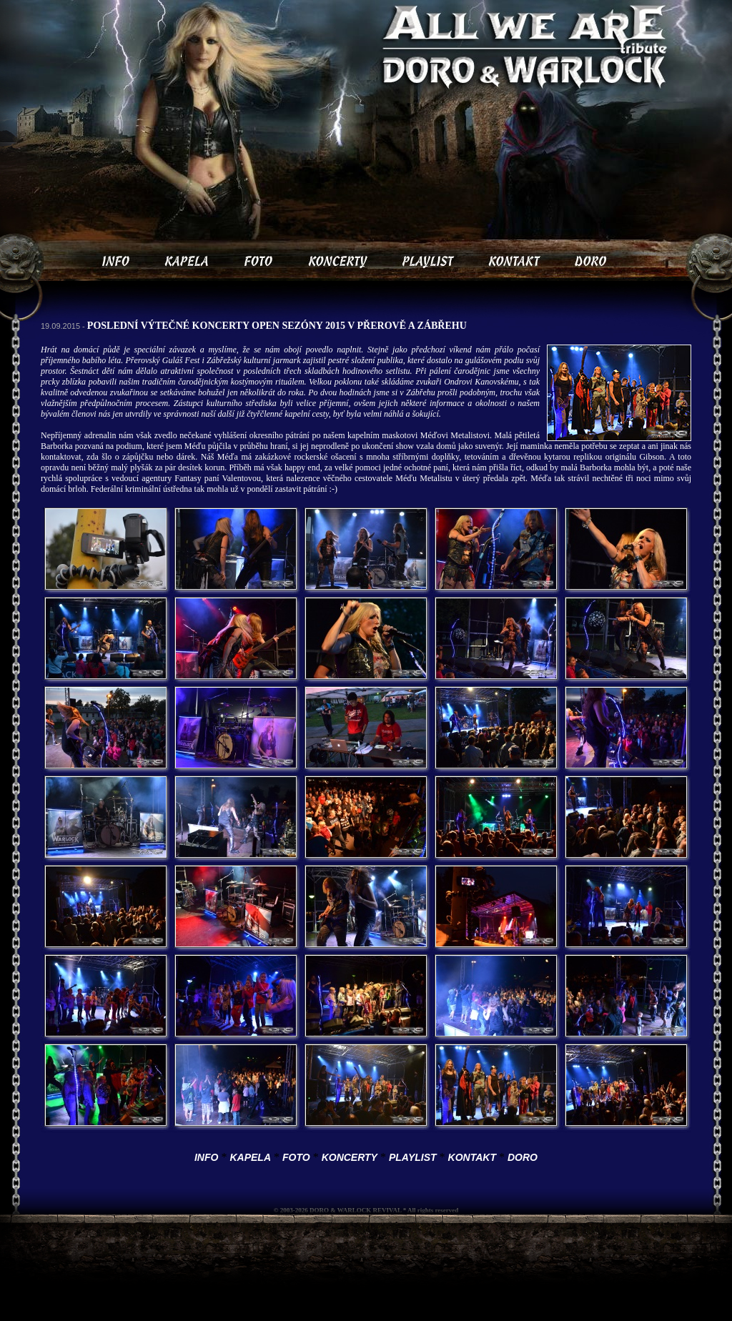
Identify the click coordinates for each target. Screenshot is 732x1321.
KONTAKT (472, 1157)
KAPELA (250, 1157)
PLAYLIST (413, 1157)
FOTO (296, 1157)
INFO (206, 1157)
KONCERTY (349, 1157)
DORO (523, 1157)
